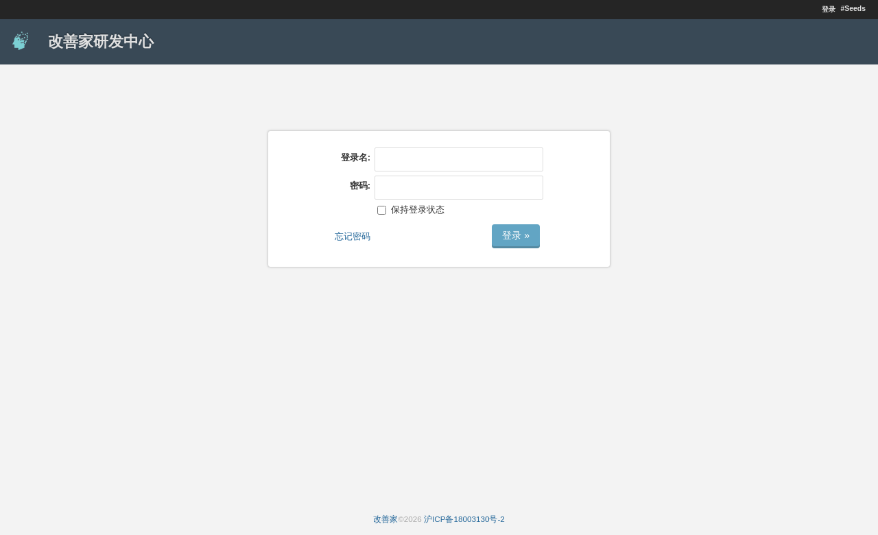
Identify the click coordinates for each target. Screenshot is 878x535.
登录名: (355, 157)
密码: (360, 185)
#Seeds (853, 8)
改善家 (385, 518)
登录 (828, 9)
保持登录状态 (410, 209)
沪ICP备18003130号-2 (464, 518)
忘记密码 (352, 236)
